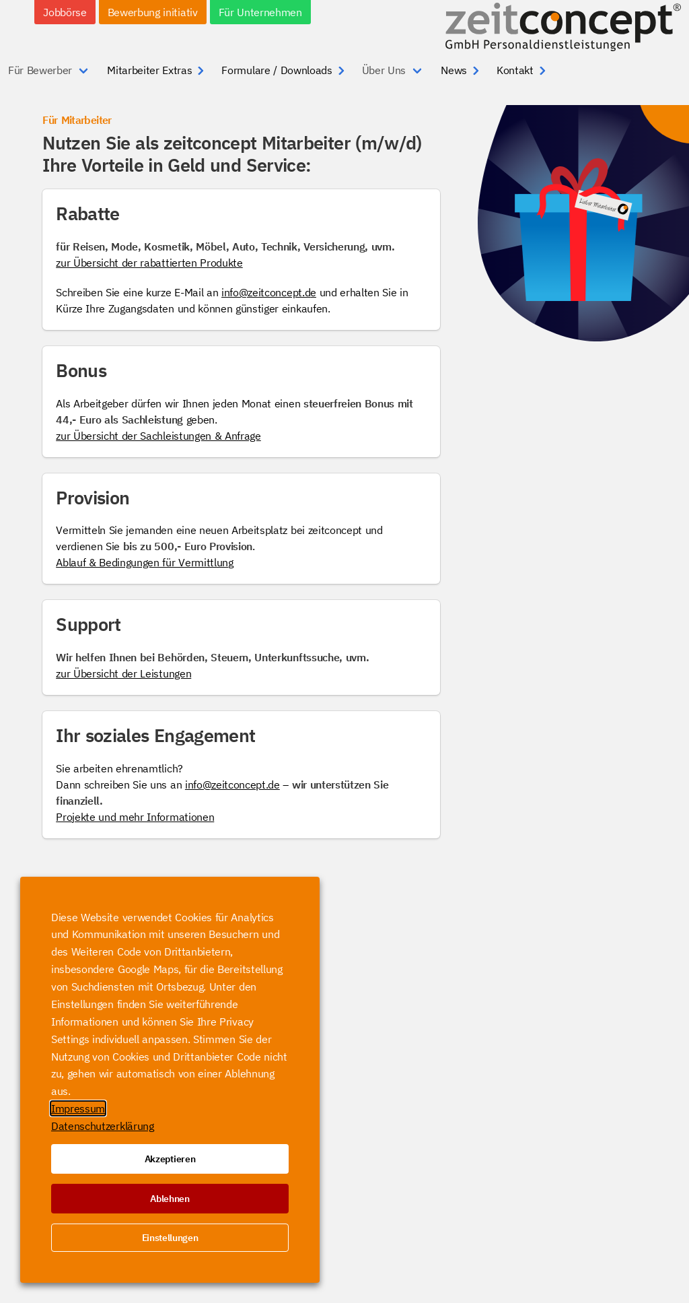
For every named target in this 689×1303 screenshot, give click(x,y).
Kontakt (515, 70)
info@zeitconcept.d (265, 292)
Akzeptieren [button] (170, 1159)
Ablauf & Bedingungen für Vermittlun (142, 562)
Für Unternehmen (260, 12)
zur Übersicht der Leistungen (123, 673)
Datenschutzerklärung (102, 1126)
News (454, 70)
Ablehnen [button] (169, 1199)
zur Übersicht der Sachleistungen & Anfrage (158, 435)
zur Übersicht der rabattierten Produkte (149, 262)
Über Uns (384, 70)
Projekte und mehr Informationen (135, 817)
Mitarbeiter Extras (149, 70)
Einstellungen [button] (170, 1238)
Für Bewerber (40, 70)
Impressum (78, 1108)
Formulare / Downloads (276, 70)
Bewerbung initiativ (153, 12)
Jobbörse (64, 12)
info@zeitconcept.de (232, 784)
